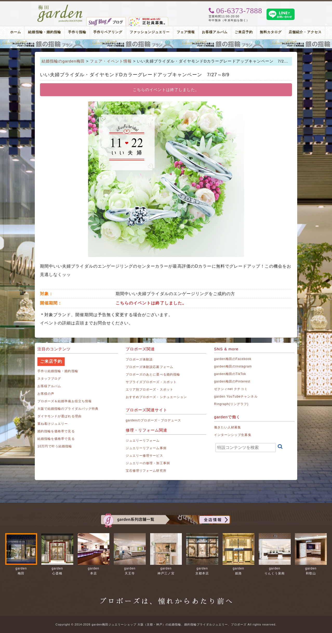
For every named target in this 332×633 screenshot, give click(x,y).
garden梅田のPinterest (232, 381)
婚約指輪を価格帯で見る (56, 431)
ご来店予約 (244, 32)
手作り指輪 (77, 32)
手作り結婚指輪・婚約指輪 (57, 371)
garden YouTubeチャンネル (236, 396)
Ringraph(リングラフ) (231, 404)
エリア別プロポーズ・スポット (149, 389)
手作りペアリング (107, 32)
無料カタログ (271, 32)
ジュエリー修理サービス (144, 455)
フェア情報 (186, 32)
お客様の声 (45, 393)
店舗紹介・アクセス (305, 32)
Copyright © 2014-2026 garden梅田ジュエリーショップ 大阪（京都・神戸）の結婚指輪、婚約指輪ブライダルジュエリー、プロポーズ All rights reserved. (166, 624)
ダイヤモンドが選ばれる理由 (59, 416)
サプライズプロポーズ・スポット (151, 382)
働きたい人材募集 (227, 427)
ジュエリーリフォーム (143, 440)
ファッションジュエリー (150, 32)
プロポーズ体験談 (139, 359)
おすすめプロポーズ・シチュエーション (156, 397)
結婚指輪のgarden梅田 (63, 61)
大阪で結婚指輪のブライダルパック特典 (67, 409)
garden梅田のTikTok (230, 374)
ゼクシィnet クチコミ (231, 389)
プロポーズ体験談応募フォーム (149, 367)
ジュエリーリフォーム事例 (146, 448)
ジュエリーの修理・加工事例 (148, 463)
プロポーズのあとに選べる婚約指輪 (153, 374)
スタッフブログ (49, 378)
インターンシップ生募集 (232, 435)
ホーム (15, 32)
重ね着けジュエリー (52, 424)
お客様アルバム (214, 32)
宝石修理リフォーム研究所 (146, 470)
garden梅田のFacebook (232, 359)
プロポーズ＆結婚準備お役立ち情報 (64, 401)
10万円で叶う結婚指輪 (54, 446)
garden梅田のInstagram (233, 366)
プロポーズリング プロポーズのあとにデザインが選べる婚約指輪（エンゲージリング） (166, 43)
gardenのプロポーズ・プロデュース (153, 420)
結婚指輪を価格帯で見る (56, 439)
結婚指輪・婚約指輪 (44, 32)
